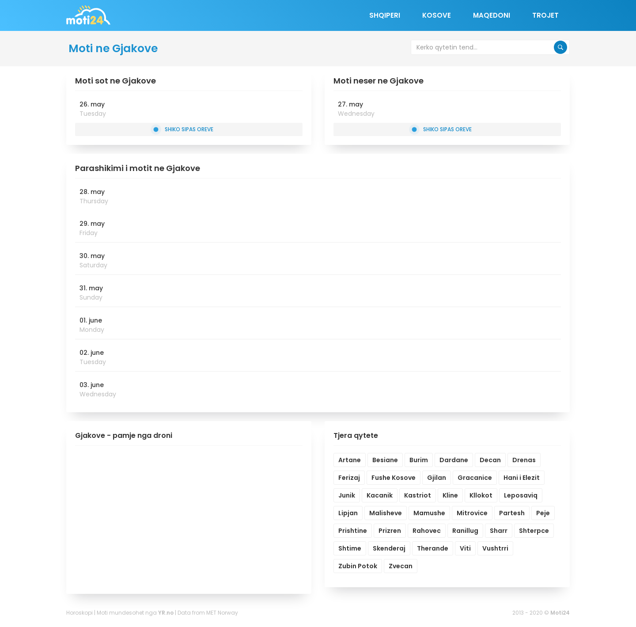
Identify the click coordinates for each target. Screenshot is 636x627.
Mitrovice (472, 513)
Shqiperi (384, 15)
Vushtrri (495, 548)
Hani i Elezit (522, 477)
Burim (418, 460)
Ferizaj (349, 477)
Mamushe (429, 513)
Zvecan (401, 566)
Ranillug (465, 530)
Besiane (385, 460)
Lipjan (348, 513)
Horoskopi (79, 612)
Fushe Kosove (393, 477)
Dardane (453, 460)
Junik (346, 495)
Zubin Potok (357, 566)
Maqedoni (491, 15)
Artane (349, 460)
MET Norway (222, 612)
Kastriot (417, 495)
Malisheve (385, 513)
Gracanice (475, 477)
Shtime (349, 548)
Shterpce (534, 530)
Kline (450, 495)
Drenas (524, 460)
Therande (432, 548)
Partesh (512, 513)
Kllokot (480, 495)
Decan (490, 460)
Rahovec (427, 530)
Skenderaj (389, 548)
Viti (465, 548)
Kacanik (380, 495)
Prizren (390, 530)
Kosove (436, 15)
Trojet (545, 15)
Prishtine (352, 530)
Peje (543, 513)
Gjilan (436, 477)
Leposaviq (521, 495)
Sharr (498, 530)
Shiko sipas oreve (183, 129)
